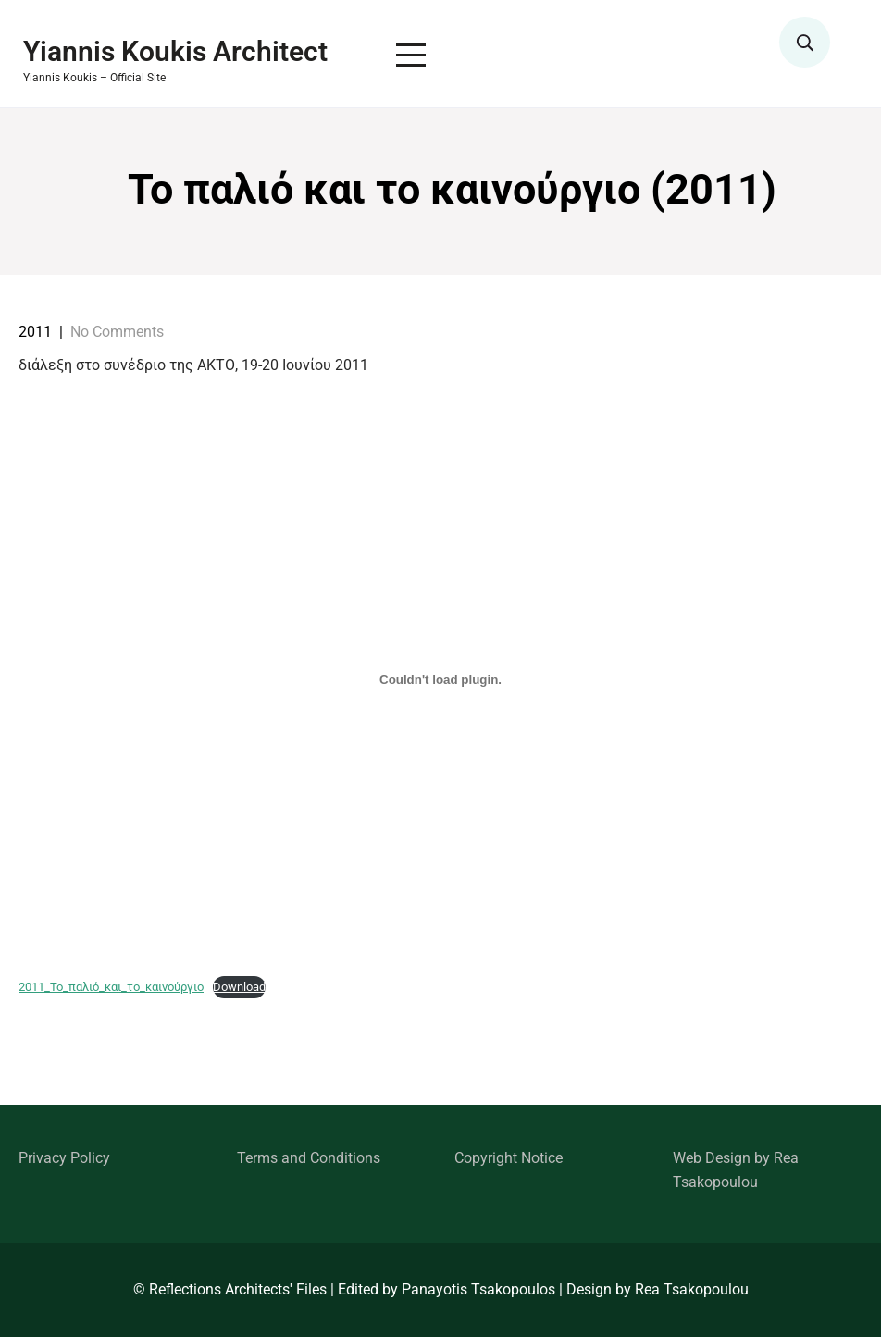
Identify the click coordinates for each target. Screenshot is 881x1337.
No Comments (117, 331)
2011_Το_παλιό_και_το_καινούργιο (111, 987)
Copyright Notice (508, 1158)
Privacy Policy (64, 1158)
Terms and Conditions (308, 1158)
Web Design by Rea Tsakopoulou (736, 1170)
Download (239, 987)
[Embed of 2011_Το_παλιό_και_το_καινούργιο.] (440, 679)
